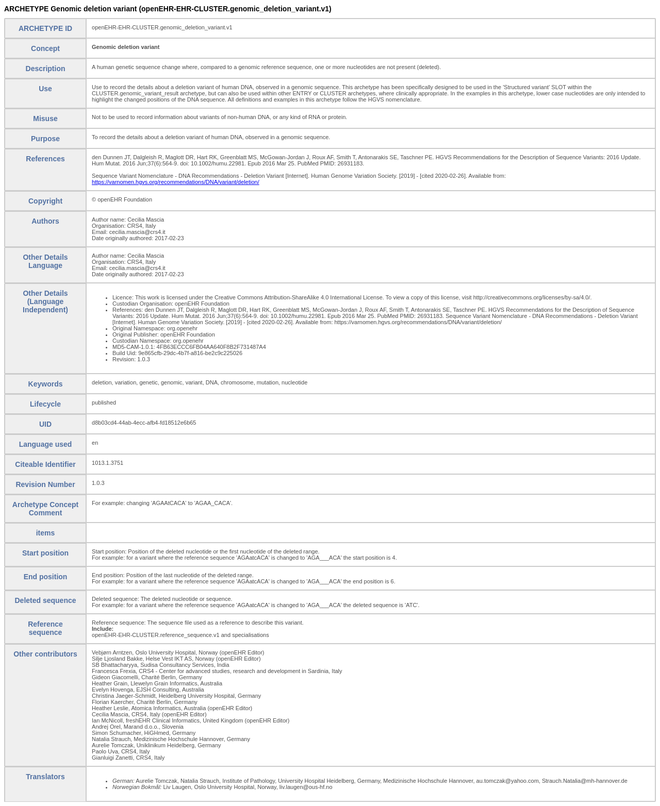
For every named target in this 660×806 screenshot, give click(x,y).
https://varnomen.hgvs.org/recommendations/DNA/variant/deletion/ (175, 182)
